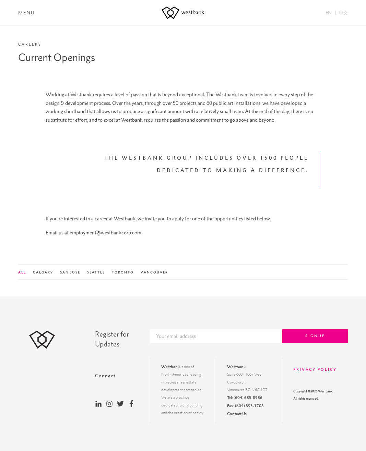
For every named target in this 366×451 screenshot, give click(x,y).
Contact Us (237, 413)
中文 (343, 13)
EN (329, 13)
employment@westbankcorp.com (105, 232)
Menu (26, 13)
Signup (315, 335)
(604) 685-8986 (248, 397)
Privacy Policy (315, 369)
